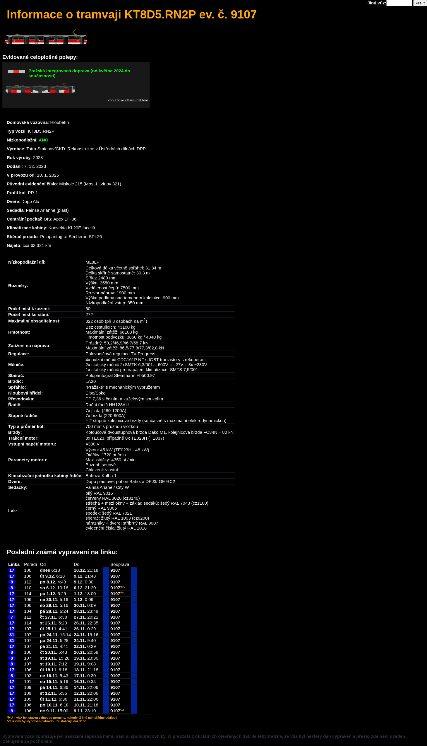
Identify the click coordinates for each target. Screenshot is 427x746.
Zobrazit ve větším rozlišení (128, 100)
